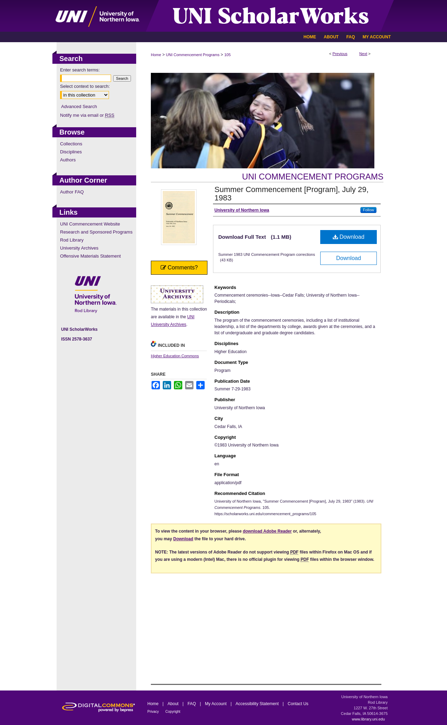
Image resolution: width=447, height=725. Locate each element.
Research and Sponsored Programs (96, 232)
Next (363, 54)
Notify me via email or (87, 115)
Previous (339, 54)
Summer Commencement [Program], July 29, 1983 (291, 193)
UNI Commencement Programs (192, 55)
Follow (368, 210)
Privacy (153, 711)
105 (227, 55)
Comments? (179, 267)
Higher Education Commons (175, 356)
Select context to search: (85, 86)
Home (156, 55)
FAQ (192, 703)
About (174, 703)
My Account (216, 703)
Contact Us (298, 703)
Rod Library (71, 240)
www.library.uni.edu (368, 719)
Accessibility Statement (258, 703)
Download (349, 237)
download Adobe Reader (267, 531)
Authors (68, 159)
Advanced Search (79, 106)
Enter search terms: (80, 69)
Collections (71, 143)
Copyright (173, 711)
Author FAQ (72, 191)
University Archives (79, 248)
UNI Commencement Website (90, 224)
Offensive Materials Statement (90, 256)
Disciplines (71, 151)
